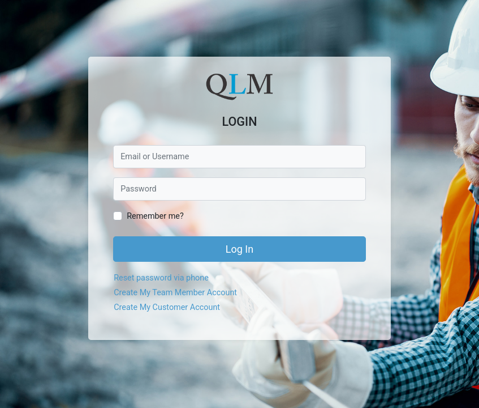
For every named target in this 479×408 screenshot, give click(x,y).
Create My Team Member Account (175, 293)
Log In (239, 249)
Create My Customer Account (167, 307)
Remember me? (155, 216)
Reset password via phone (161, 278)
